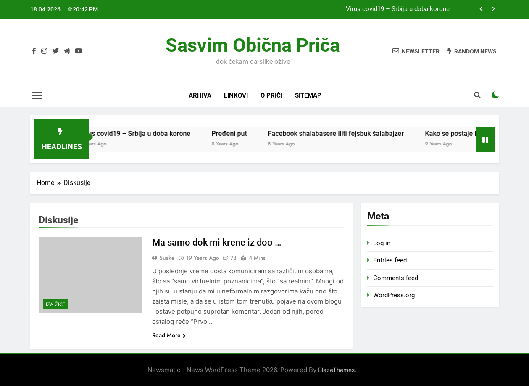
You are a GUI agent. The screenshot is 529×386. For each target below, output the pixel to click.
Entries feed (390, 260)
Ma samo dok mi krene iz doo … (217, 242)
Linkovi (236, 95)
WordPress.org (394, 295)
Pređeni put (239, 133)
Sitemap (308, 95)
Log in (381, 243)
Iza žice (56, 304)
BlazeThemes (336, 369)
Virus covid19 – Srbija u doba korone (398, 9)
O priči (271, 95)
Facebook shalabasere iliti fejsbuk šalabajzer (346, 133)
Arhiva (200, 95)
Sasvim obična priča (253, 45)
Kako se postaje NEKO (468, 133)
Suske (167, 258)
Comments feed (395, 278)
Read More (169, 335)
